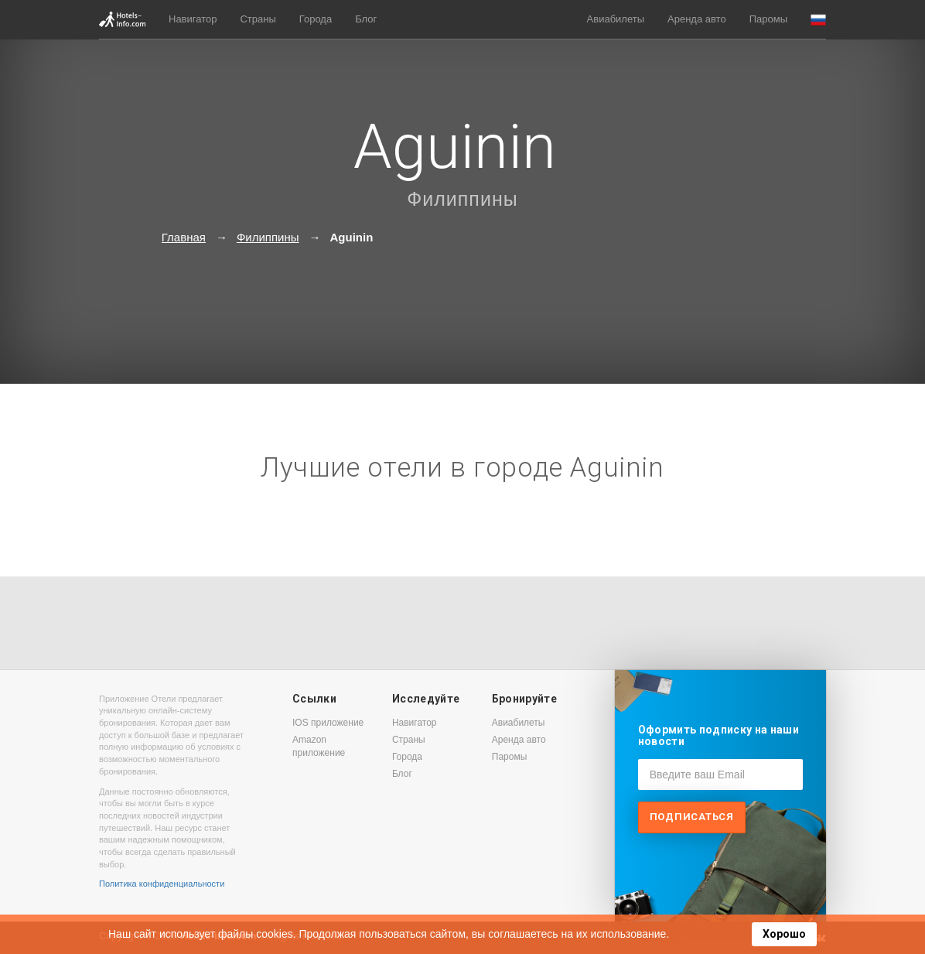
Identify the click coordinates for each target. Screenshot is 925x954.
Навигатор (193, 19)
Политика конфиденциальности (161, 883)
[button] (818, 19)
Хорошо (784, 934)
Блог (366, 19)
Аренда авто (696, 19)
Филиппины (462, 199)
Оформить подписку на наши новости (718, 735)
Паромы (768, 19)
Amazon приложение (318, 746)
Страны (257, 19)
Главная (184, 237)
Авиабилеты (615, 19)
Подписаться (692, 816)
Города (315, 19)
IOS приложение (328, 722)
